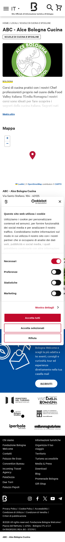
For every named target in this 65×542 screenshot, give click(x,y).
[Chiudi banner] (60, 201)
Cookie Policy (26, 508)
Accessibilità (41, 508)
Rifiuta (32, 338)
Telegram (60, 499)
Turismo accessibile (46, 458)
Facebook (37, 499)
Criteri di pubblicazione (14, 515)
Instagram (30, 499)
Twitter (45, 499)
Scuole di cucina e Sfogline (35, 22)
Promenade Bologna (46, 478)
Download (41, 468)
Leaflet (19, 184)
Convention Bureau (13, 463)
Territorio (40, 453)
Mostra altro (9, 114)
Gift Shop (40, 483)
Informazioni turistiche (48, 440)
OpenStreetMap (35, 184)
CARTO (58, 184)
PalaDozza (9, 477)
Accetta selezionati (32, 327)
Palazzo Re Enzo (12, 458)
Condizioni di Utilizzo (13, 512)
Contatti (7, 453)
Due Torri (8, 482)
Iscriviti (46, 384)
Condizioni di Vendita (36, 512)
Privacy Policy (10, 508)
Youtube (53, 499)
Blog (37, 473)
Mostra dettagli (44, 307)
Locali (14, 22)
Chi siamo (8, 440)
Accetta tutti (32, 317)
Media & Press (43, 463)
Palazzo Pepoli (11, 487)
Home (6, 22)
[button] (32, 155)
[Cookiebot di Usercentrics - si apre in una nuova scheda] (33, 201)
